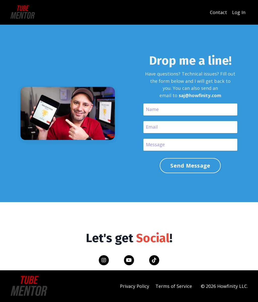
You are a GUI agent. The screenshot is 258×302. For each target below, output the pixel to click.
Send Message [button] (190, 165)
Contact (218, 12)
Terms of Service (173, 286)
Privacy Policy (134, 286)
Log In (238, 12)
